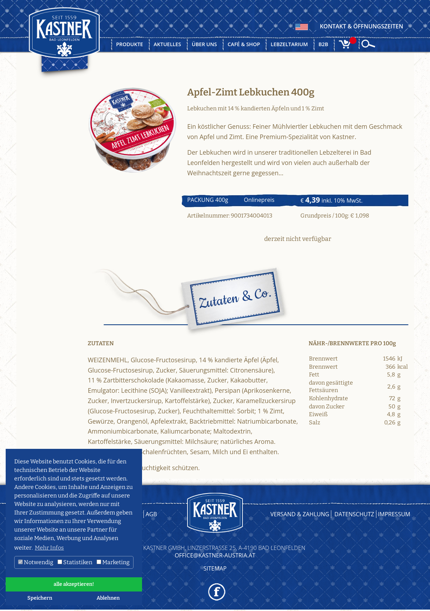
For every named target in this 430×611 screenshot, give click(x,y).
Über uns (204, 44)
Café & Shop (244, 44)
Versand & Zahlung (300, 514)
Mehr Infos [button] (49, 547)
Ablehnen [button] (108, 598)
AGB (151, 514)
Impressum (394, 514)
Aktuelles (167, 44)
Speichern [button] (39, 598)
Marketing (113, 562)
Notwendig (35, 562)
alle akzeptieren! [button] (74, 584)
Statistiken (75, 562)
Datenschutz (354, 514)
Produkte (129, 44)
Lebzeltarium (289, 44)
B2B (323, 44)
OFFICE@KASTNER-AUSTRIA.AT (215, 555)
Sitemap (215, 568)
